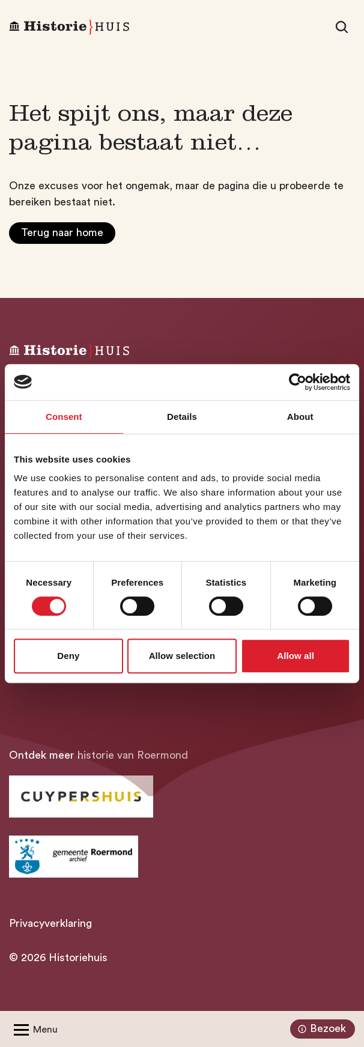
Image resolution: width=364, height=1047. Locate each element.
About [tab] (300, 416)
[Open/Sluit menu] (33, 1029)
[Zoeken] (342, 27)
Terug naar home (62, 232)
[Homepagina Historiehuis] (69, 27)
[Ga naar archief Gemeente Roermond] (73, 857)
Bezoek (320, 1029)
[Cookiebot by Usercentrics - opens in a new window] (297, 382)
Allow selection (182, 656)
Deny (68, 656)
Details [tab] (182, 416)
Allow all (295, 656)
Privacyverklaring (50, 923)
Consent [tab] (64, 416)
